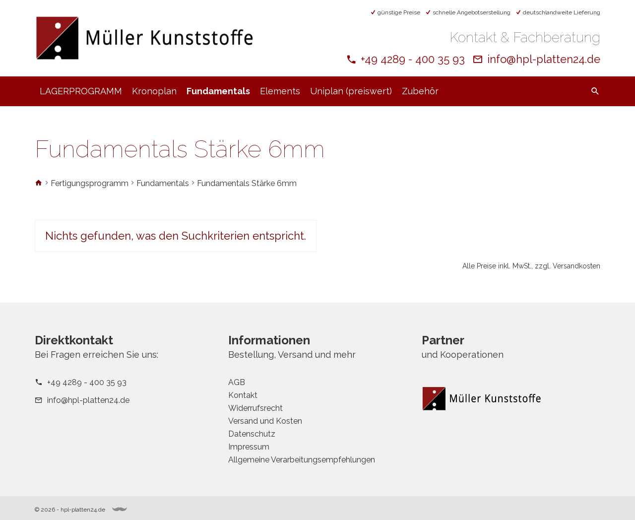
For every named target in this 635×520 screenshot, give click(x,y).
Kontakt (242, 395)
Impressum (248, 447)
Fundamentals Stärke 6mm (247, 183)
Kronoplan (154, 91)
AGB (236, 382)
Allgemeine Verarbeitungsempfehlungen (301, 459)
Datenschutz (251, 434)
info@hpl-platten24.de (543, 59)
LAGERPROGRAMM (81, 91)
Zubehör (420, 91)
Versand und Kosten (265, 421)
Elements (280, 91)
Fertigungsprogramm (89, 183)
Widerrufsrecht (255, 408)
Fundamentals (218, 91)
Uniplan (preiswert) (351, 91)
